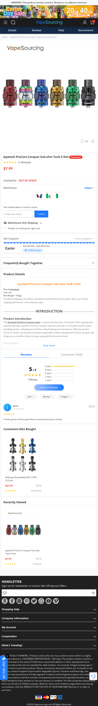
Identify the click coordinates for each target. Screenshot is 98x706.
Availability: (10, 180)
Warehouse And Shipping (22, 223)
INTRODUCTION (49, 311)
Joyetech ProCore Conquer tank (24, 322)
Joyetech (14, 289)
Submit (41, 213)
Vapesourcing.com (43, 704)
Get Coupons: (11, 238)
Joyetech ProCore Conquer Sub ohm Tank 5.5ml (34, 37)
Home (5, 37)
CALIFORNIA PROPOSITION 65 (36, 658)
